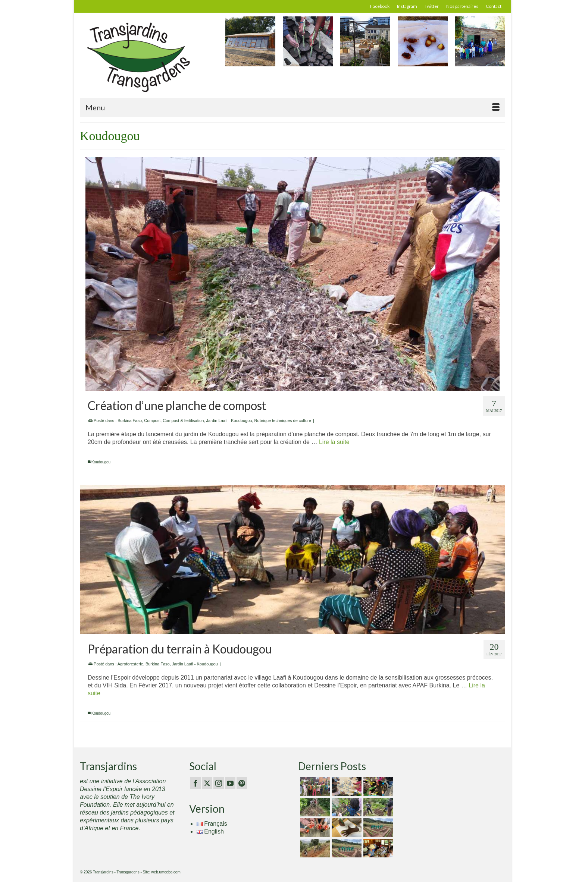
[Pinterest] (242, 783)
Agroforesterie (130, 664)
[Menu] (292, 107)
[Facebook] (195, 783)
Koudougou (100, 462)
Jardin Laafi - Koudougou (229, 420)
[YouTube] (230, 783)
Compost (152, 420)
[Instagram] (218, 783)
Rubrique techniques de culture (282, 420)
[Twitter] (207, 783)
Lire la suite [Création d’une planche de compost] (334, 442)
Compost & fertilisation (183, 420)
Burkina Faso (130, 420)
